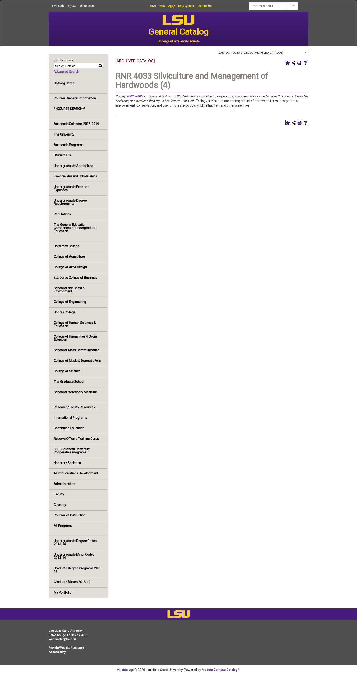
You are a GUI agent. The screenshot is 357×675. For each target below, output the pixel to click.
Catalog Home (64, 83)
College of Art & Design (70, 267)
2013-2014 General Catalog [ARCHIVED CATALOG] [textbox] (250, 52)
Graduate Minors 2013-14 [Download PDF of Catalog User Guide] (72, 582)
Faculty (59, 494)
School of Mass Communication (76, 350)
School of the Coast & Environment (69, 289)
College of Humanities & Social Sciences (75, 338)
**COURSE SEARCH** (69, 109)
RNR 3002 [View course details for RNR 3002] (134, 96)
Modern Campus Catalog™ (221, 670)
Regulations (62, 214)
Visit (162, 6)
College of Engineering (70, 302)
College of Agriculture (69, 256)
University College (66, 246)
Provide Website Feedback (66, 647)
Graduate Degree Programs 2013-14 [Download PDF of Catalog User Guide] (78, 569)
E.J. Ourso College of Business (75, 277)
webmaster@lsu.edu (62, 639)
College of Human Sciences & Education (75, 324)
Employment (186, 6)
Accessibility (57, 652)
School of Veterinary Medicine (75, 392)
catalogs (127, 670)
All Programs (63, 526)
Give (153, 6)
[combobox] (262, 52)
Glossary (60, 505)
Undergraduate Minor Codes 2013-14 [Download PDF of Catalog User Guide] (74, 556)
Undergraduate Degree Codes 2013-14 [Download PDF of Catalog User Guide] (75, 542)
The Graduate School (69, 381)
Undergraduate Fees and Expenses (71, 188)
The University (64, 134)
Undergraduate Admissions (73, 166)
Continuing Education (69, 428)
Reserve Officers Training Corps (76, 438)
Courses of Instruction (69, 515)
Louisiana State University (65, 630)
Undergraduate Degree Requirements (70, 202)
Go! (293, 6)
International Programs (70, 418)
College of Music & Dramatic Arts (77, 360)
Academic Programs (68, 145)
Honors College (64, 312)
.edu (56, 5)
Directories (87, 6)
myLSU (72, 6)
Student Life (62, 155)
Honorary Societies (67, 463)
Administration (64, 484)
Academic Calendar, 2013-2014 (76, 124)
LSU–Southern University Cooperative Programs (72, 450)
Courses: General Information (75, 98)
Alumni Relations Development (76, 473)
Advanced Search (66, 71)
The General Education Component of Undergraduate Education (75, 228)
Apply (171, 6)
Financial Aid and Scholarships (75, 176)
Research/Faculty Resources (74, 407)
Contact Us (204, 6)
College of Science (67, 371)
